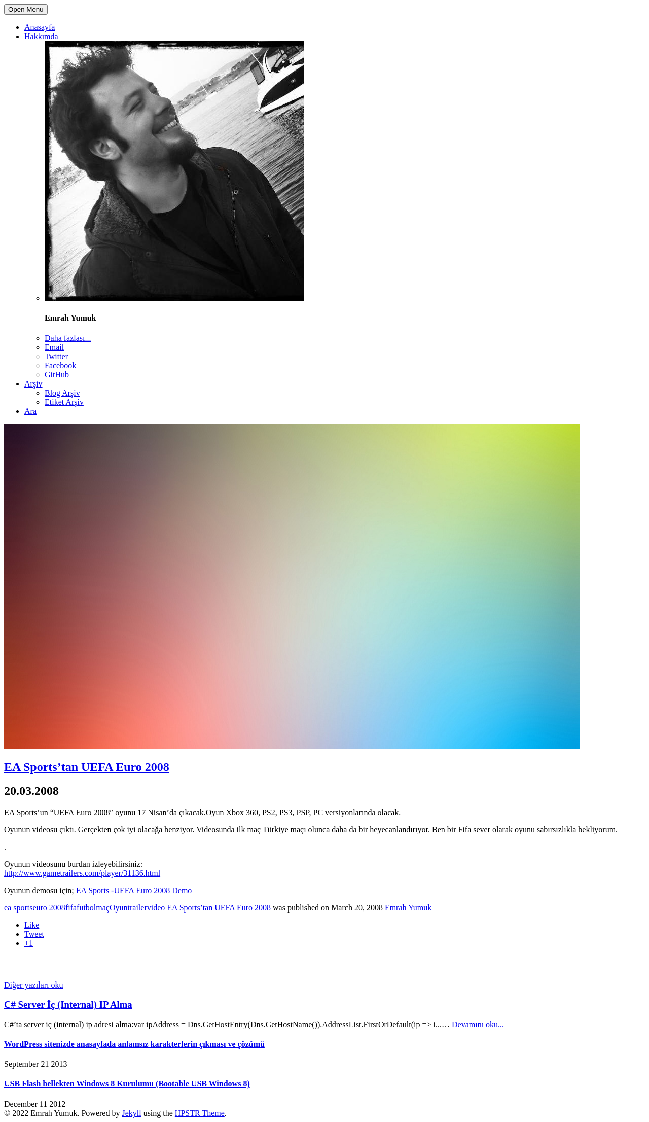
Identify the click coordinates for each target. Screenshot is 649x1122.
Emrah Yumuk (408, 907)
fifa (71, 907)
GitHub (57, 374)
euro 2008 (48, 907)
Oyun (119, 907)
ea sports (18, 907)
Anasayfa (39, 27)
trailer (137, 907)
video (156, 907)
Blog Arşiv (62, 393)
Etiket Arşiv (64, 402)
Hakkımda (41, 36)
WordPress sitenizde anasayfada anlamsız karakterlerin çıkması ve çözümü (134, 1044)
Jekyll (131, 1113)
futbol (86, 907)
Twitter (56, 356)
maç (103, 907)
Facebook (60, 365)
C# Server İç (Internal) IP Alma (68, 1004)
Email (54, 347)
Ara (30, 411)
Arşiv (33, 383)
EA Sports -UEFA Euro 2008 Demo (134, 890)
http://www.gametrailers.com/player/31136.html (82, 873)
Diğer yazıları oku (33, 984)
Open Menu (26, 9)
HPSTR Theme (200, 1113)
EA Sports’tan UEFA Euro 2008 (86, 767)
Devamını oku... (478, 1024)
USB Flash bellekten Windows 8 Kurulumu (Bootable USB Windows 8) (127, 1083)
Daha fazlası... (68, 338)
